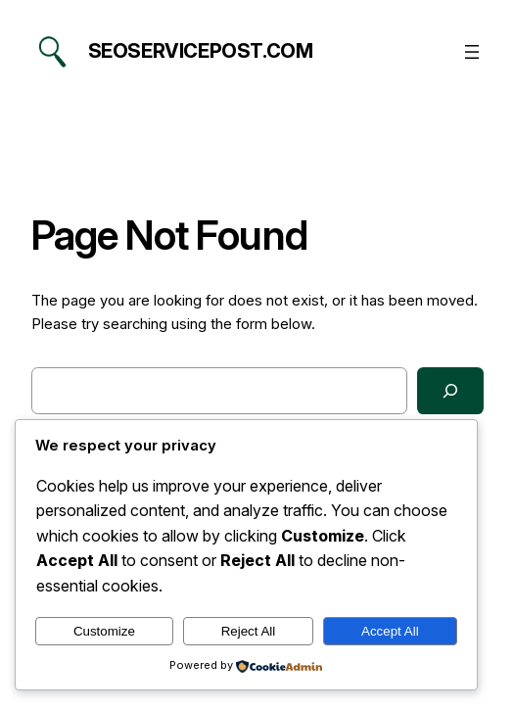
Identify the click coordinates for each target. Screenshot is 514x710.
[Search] (450, 390)
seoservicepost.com (200, 51)
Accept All (390, 631)
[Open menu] (472, 52)
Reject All (248, 631)
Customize (104, 631)
